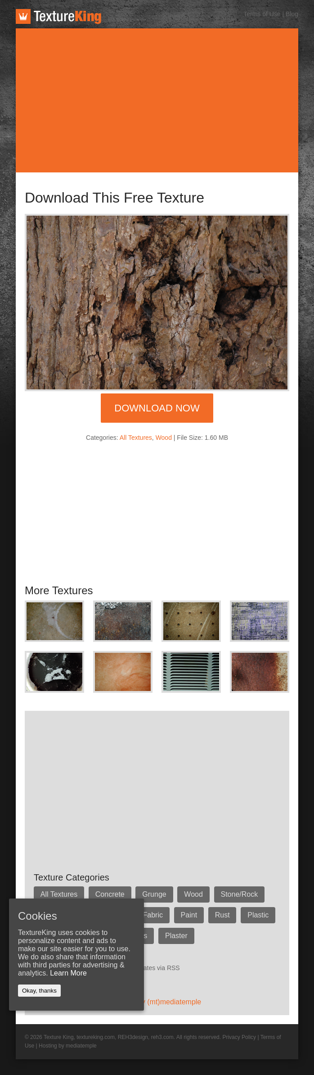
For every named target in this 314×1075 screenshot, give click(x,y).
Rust (222, 915)
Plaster (177, 935)
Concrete (110, 894)
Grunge (154, 894)
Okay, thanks (39, 990)
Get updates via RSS (150, 967)
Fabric (153, 915)
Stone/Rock (240, 894)
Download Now (156, 408)
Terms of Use (261, 14)
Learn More (68, 973)
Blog (292, 14)
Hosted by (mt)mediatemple (157, 1002)
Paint (189, 915)
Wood (164, 437)
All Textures (136, 437)
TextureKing (58, 16)
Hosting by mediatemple (68, 1046)
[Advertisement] (157, 100)
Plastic (258, 915)
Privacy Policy (239, 1037)
